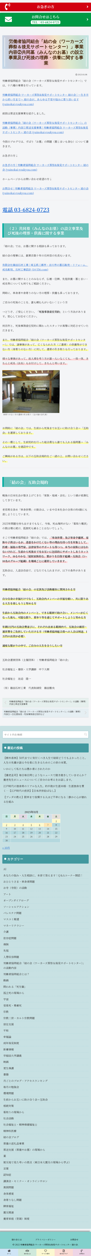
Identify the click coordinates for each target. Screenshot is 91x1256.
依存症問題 (9, 938)
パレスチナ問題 (12, 913)
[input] (45, 734)
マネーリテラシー (13, 925)
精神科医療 (9, 1131)
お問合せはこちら (46, 19)
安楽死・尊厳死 (12, 1005)
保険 (6, 944)
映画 (6, 1062)
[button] (85, 734)
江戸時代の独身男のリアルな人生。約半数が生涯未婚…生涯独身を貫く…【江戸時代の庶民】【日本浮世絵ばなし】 (43, 788)
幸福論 (7, 1037)
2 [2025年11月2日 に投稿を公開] (6, 824)
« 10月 (6, 848)
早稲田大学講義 (12, 1055)
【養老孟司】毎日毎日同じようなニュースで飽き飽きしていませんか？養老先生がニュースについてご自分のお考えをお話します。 (45, 777)
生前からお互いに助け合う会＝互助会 (25, 1099)
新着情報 (8, 1049)
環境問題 (8, 1093)
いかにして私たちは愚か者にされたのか (26, 769)
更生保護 (8, 1068)
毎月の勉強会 (11, 1087)
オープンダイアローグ (16, 900)
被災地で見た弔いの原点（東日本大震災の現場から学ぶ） (37, 1162)
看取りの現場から (13, 1112)
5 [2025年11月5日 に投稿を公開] (31, 824)
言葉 (6, 1168)
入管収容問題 (11, 957)
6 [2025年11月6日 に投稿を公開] (39, 824)
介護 (6, 932)
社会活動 (8, 1118)
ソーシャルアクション (16, 907)
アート (7, 894)
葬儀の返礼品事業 (13, 1143)
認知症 (7, 1175)
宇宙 (6, 999)
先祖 (6, 950)
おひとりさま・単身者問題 (19, 881)
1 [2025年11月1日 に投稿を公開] (56, 820)
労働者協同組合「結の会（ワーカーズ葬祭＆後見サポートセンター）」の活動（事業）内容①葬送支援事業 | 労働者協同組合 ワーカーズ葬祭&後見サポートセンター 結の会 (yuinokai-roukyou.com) (45, 127)
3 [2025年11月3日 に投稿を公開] (14, 824)
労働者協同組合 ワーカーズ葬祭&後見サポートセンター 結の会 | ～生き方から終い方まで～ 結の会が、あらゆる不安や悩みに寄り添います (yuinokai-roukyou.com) (45, 99)
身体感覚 (8, 1193)
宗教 (6, 1011)
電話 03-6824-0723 (25, 209)
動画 (6, 980)
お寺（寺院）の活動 (15, 888)
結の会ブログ (11, 1137)
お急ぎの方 (46, 6)
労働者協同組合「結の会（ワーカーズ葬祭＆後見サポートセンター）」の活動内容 (44, 965)
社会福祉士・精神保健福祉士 (20, 1124)
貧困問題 (8, 1187)
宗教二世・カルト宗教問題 (19, 1018)
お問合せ (74, 1239)
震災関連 (8, 1212)
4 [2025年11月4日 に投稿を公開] (23, 824)
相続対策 (8, 1106)
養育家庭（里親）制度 (16, 1218)
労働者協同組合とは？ (16, 974)
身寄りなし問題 (12, 1200)
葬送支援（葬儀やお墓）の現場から (24, 1150)
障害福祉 (8, 1206)
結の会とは (17, 1239)
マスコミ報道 (11, 919)
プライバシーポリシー (45, 1239)
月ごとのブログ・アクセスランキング (25, 1081)
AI (4, 869)
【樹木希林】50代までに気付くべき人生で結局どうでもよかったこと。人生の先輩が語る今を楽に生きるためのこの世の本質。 (45, 760)
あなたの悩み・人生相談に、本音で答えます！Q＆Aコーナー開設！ (43, 875)
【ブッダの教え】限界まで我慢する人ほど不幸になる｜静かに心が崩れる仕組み (45, 799)
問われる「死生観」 (15, 986)
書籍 (6, 1074)
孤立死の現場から (13, 993)
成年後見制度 (11, 1043)
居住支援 (8, 1024)
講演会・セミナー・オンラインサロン (25, 1181)
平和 (6, 1030)
